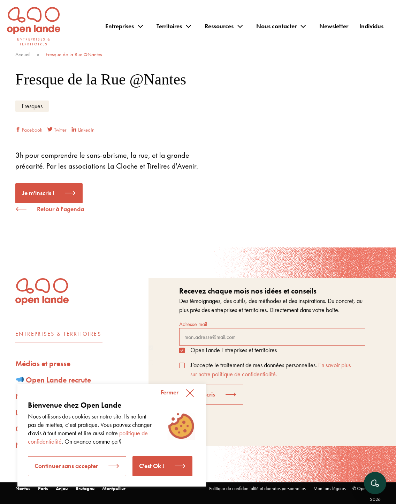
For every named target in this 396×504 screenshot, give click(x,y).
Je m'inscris (200, 394)
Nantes (22, 488)
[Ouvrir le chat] (375, 483)
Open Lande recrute (53, 380)
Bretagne (85, 488)
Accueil (22, 54)
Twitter (56, 129)
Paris (43, 488)
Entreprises (119, 26)
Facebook (28, 129)
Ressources (219, 26)
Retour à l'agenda (60, 209)
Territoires (169, 26)
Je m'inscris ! (38, 193)
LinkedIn (82, 129)
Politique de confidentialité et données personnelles (257, 488)
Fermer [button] (169, 392)
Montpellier (113, 488)
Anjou (62, 488)
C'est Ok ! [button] (151, 466)
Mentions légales (329, 488)
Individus (371, 26)
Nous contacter (276, 26)
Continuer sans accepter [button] (66, 466)
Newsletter (333, 26)
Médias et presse (42, 363)
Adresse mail (272, 333)
